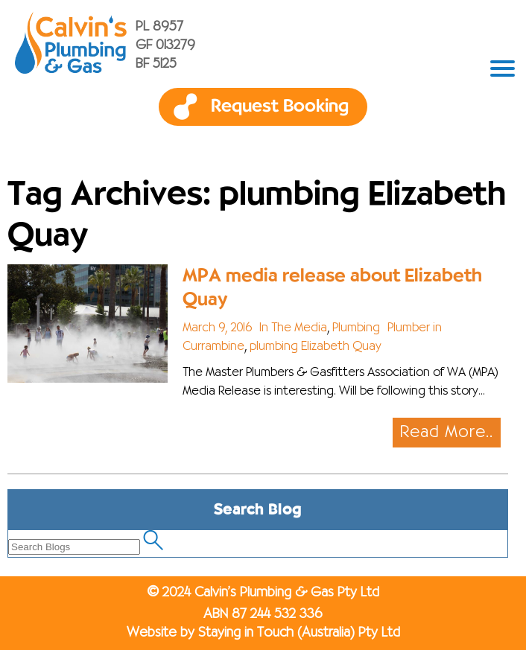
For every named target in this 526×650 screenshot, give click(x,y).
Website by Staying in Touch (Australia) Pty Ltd (263, 633)
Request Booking (280, 106)
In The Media (293, 328)
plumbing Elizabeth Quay (315, 347)
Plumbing (356, 328)
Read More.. (446, 432)
